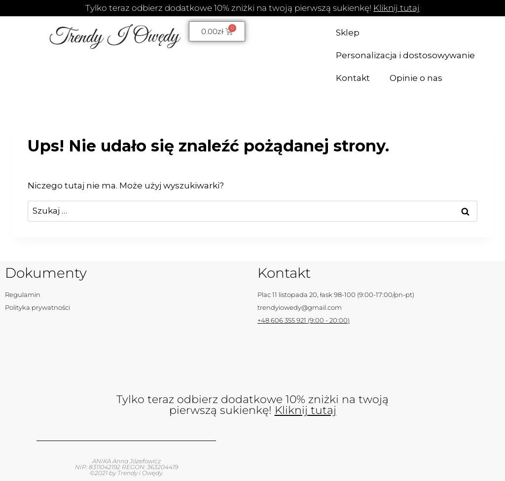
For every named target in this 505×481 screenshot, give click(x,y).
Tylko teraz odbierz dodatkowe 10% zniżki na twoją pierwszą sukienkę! (252, 8)
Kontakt (353, 78)
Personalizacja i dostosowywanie (405, 55)
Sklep (348, 32)
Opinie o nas (416, 78)
